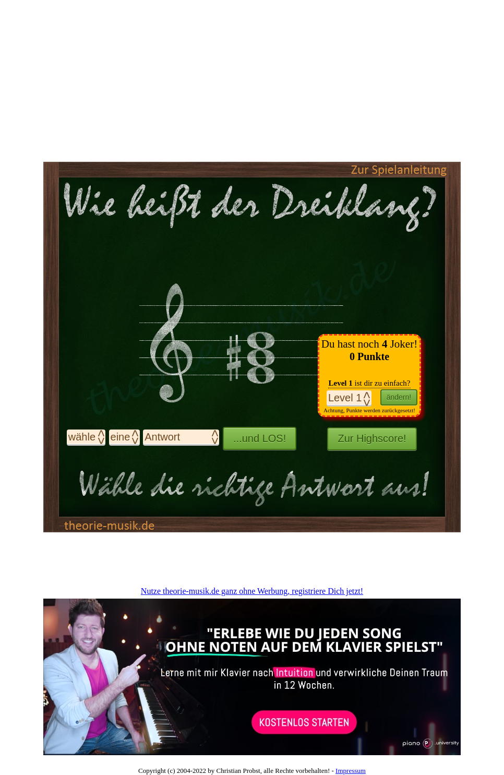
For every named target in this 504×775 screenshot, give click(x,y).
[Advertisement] (252, 558)
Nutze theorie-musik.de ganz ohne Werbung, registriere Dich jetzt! (252, 591)
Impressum (350, 770)
